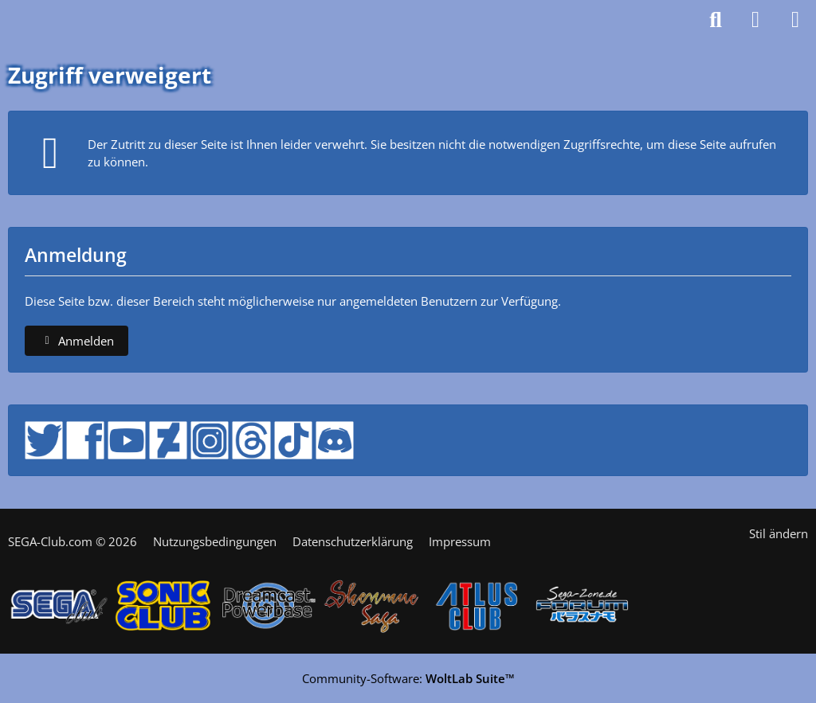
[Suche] (716, 20)
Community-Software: (408, 678)
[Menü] (795, 20)
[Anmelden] (755, 20)
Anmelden (76, 341)
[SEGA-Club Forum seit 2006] (54, 20)
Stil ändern (778, 533)
